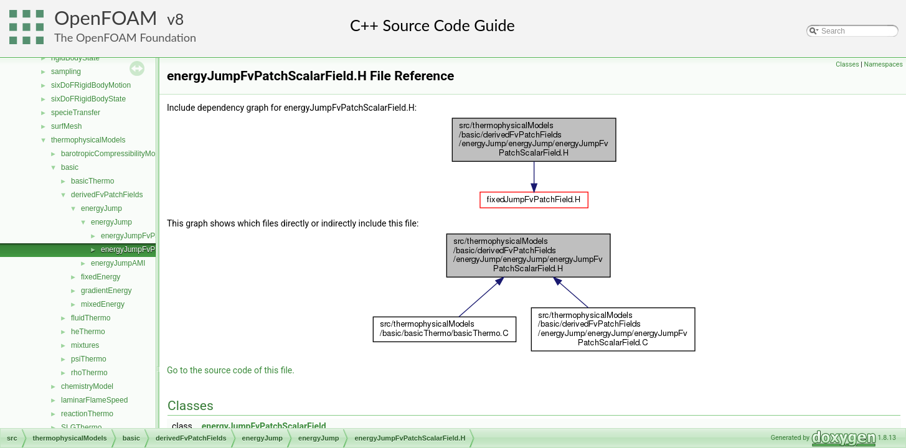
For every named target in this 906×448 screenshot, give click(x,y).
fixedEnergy (100, 277)
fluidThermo (90, 318)
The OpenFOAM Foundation (125, 37)
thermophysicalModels (88, 140)
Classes (847, 64)
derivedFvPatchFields (107, 194)
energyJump (101, 208)
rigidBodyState (75, 58)
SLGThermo (81, 427)
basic (69, 167)
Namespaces (883, 64)
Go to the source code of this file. (231, 370)
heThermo (88, 331)
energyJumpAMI (118, 263)
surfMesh (66, 126)
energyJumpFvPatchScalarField (264, 426)
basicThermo (92, 181)
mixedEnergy (103, 304)
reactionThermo (87, 413)
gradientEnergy (106, 290)
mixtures (85, 345)
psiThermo (88, 359)
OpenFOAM (106, 17)
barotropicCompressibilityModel (113, 153)
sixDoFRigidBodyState (88, 99)
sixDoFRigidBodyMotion (91, 85)
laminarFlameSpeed (94, 400)
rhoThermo (89, 372)
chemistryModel (87, 386)
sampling (66, 71)
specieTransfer (75, 112)
